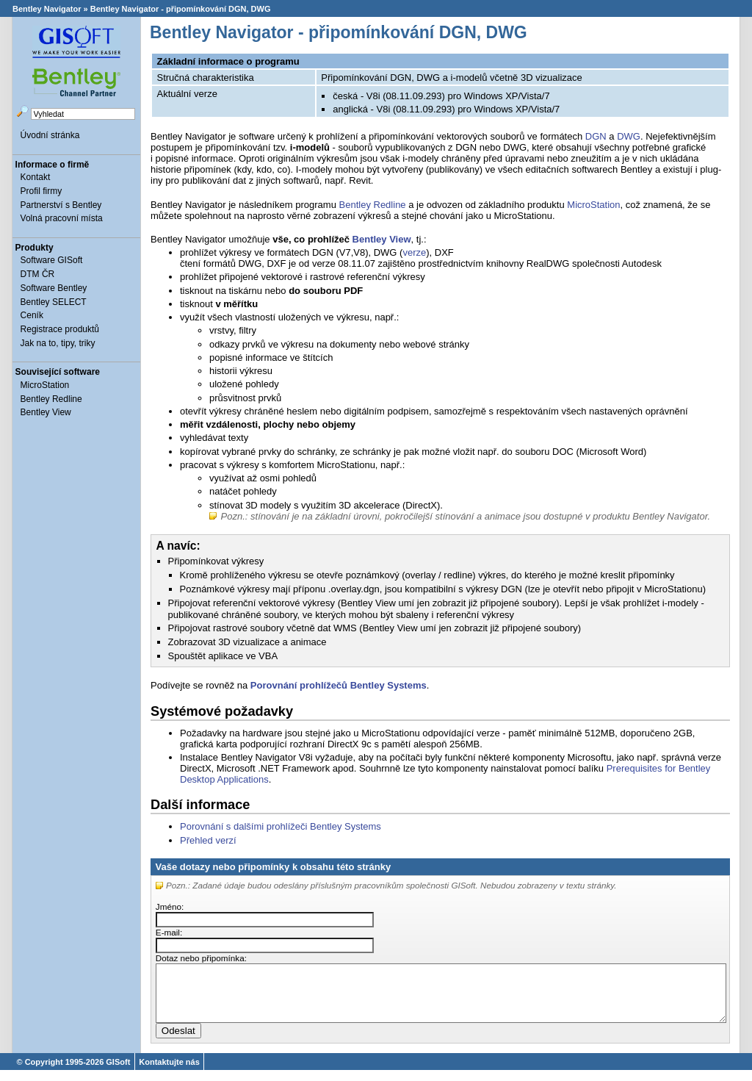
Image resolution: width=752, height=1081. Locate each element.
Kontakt (36, 177)
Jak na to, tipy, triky (58, 343)
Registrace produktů (60, 329)
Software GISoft (52, 260)
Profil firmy (41, 191)
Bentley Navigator (47, 8)
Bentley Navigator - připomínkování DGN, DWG (180, 8)
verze (414, 252)
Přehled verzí (208, 840)
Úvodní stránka (50, 135)
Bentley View (46, 412)
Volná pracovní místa (62, 218)
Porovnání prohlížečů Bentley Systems (338, 685)
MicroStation (45, 385)
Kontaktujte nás (169, 1073)
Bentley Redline (51, 399)
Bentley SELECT (54, 302)
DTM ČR (38, 274)
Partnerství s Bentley (61, 205)
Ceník (32, 315)
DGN (596, 136)
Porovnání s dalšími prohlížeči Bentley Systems (280, 826)
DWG (628, 136)
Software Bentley (54, 288)
